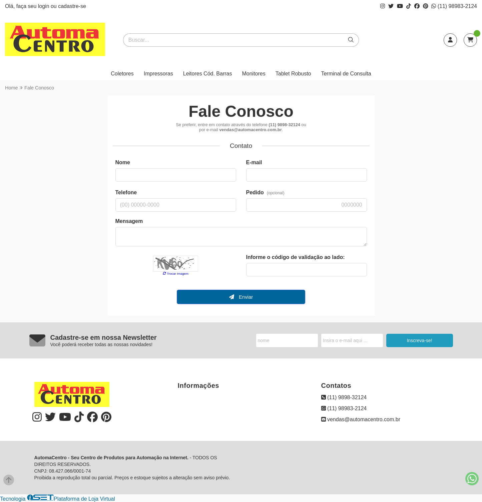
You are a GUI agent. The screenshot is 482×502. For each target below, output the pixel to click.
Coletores (122, 73)
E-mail (254, 162)
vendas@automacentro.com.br (360, 419)
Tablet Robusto (293, 73)
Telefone (126, 192)
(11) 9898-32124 (344, 397)
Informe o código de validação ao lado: (295, 257)
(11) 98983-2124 (454, 6)
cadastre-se (72, 6)
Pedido (265, 192)
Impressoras (158, 73)
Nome (122, 162)
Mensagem (129, 221)
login (44, 6)
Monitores (253, 73)
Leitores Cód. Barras (207, 73)
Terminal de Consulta (346, 73)
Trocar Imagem (175, 273)
